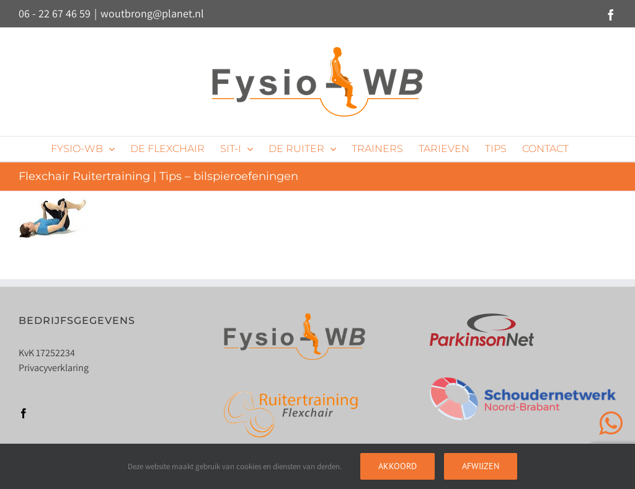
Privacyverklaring (54, 367)
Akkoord (397, 466)
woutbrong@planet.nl (152, 13)
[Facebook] (24, 413)
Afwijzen (480, 466)
